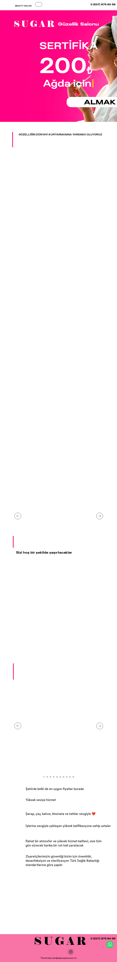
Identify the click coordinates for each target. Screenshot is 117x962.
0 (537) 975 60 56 (103, 4)
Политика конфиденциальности (58, 957)
